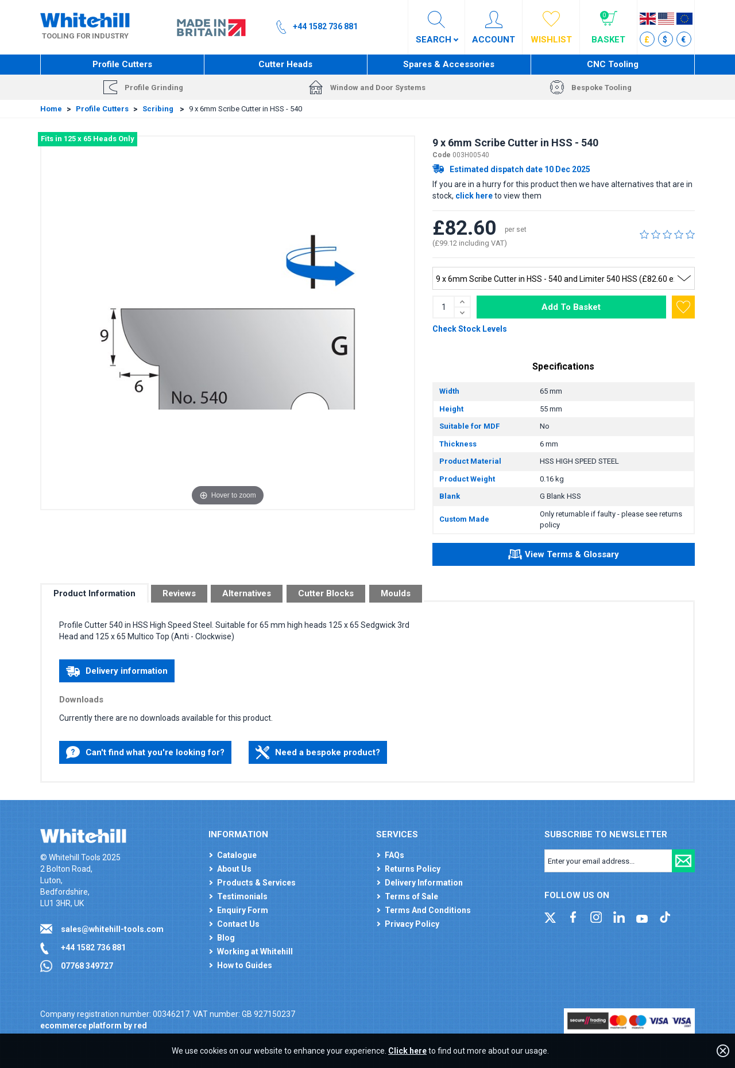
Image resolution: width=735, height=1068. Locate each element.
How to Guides (244, 965)
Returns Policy (412, 868)
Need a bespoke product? (318, 752)
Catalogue (237, 855)
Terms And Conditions (428, 910)
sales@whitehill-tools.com (112, 929)
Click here (407, 1050)
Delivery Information (424, 882)
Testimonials (242, 896)
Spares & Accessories (448, 64)
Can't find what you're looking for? (145, 752)
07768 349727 (87, 965)
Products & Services (256, 882)
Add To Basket (571, 307)
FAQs (394, 855)
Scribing (158, 108)
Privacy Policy (412, 924)
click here (474, 195)
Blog (226, 937)
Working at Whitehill (255, 951)
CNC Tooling (613, 64)
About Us (234, 868)
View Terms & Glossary (563, 556)
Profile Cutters (122, 64)
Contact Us (238, 924)
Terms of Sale (411, 896)
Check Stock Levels (469, 328)
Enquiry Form (242, 910)
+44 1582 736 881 (93, 947)
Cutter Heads (285, 64)
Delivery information (117, 671)
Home (51, 108)
